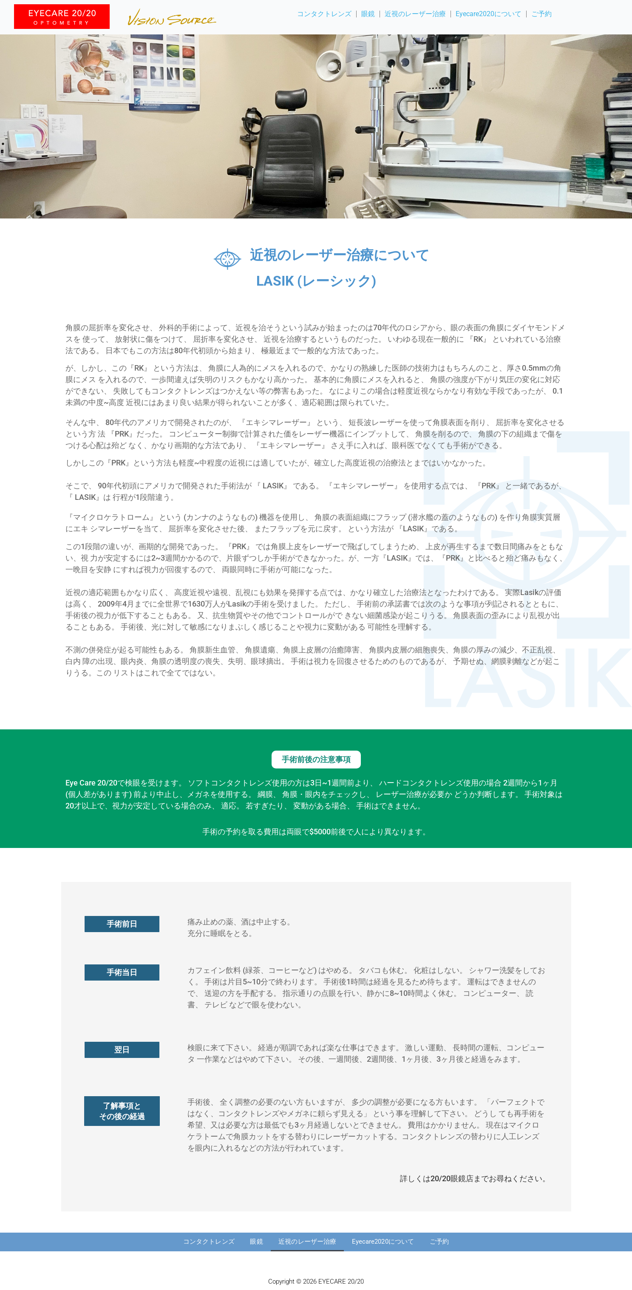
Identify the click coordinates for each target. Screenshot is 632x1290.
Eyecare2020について (488, 14)
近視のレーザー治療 (415, 14)
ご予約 (541, 14)
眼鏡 (368, 14)
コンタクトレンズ (324, 14)
